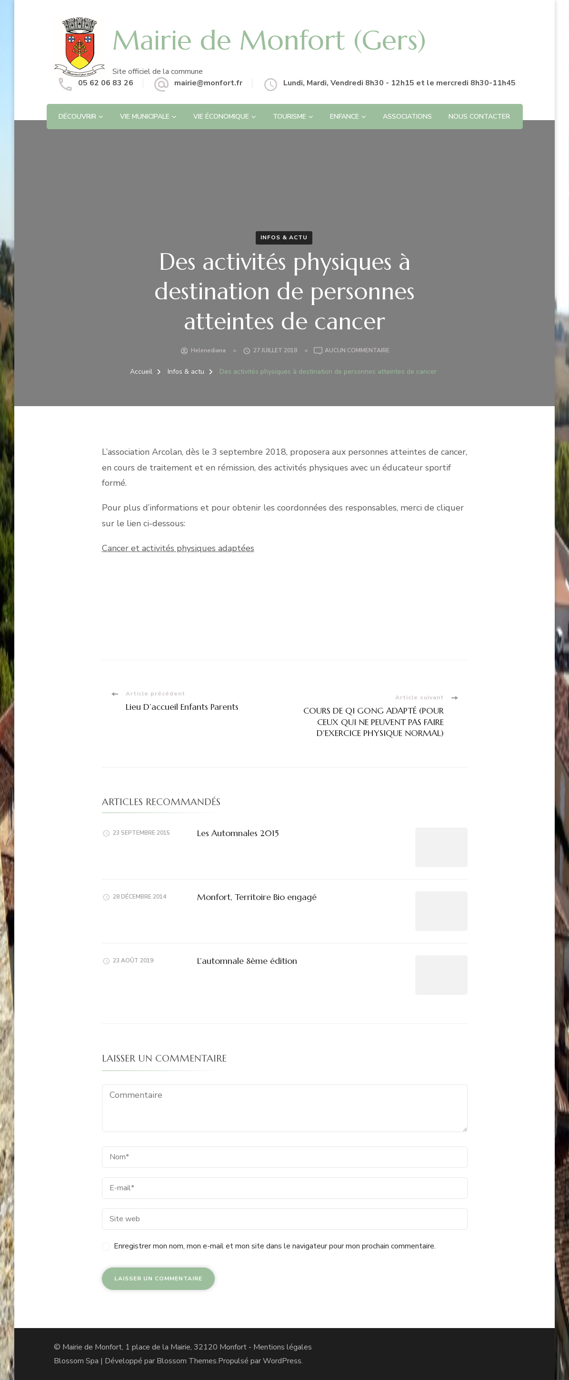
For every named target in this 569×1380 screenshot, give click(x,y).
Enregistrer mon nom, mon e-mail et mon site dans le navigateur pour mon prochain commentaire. (275, 1246)
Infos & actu (284, 237)
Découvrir (77, 116)
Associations (407, 116)
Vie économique (221, 116)
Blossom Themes (187, 1361)
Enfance (344, 116)
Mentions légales (282, 1347)
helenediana (208, 350)
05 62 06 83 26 (105, 83)
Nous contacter (479, 116)
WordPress (282, 1361)
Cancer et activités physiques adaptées (178, 548)
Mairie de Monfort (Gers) (269, 40)
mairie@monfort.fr (208, 83)
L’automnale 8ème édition (247, 960)
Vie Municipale (145, 116)
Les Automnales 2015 (238, 833)
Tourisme (289, 116)
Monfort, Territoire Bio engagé (257, 896)
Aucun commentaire (357, 351)
